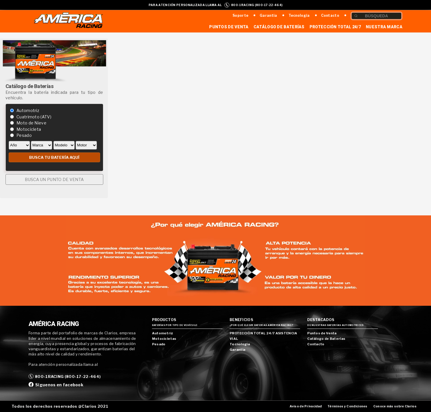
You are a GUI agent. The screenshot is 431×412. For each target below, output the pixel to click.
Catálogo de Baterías (279, 27)
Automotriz (27, 110)
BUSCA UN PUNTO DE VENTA (54, 179)
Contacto (330, 15)
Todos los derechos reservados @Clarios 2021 (60, 406)
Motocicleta (28, 129)
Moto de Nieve (31, 122)
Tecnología (299, 15)
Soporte (240, 15)
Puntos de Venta (229, 27)
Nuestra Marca (384, 27)
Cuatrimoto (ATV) (33, 116)
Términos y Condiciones (347, 406)
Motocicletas (164, 339)
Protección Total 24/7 (335, 27)
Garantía (268, 15)
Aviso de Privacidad (306, 406)
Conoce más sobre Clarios (395, 406)
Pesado (24, 135)
